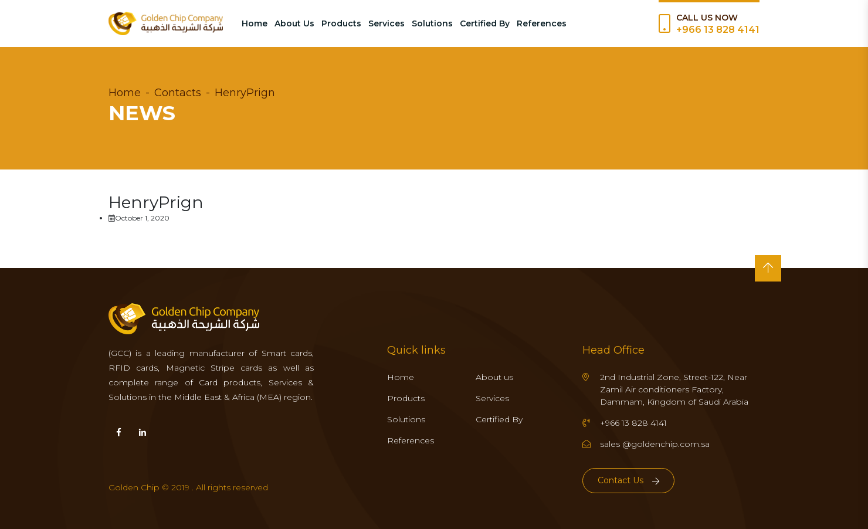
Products (341, 23)
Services (386, 23)
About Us (294, 23)
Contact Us (628, 480)
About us (494, 377)
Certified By (485, 23)
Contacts (177, 92)
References (542, 23)
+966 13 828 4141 (718, 29)
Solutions (432, 23)
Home (254, 23)
